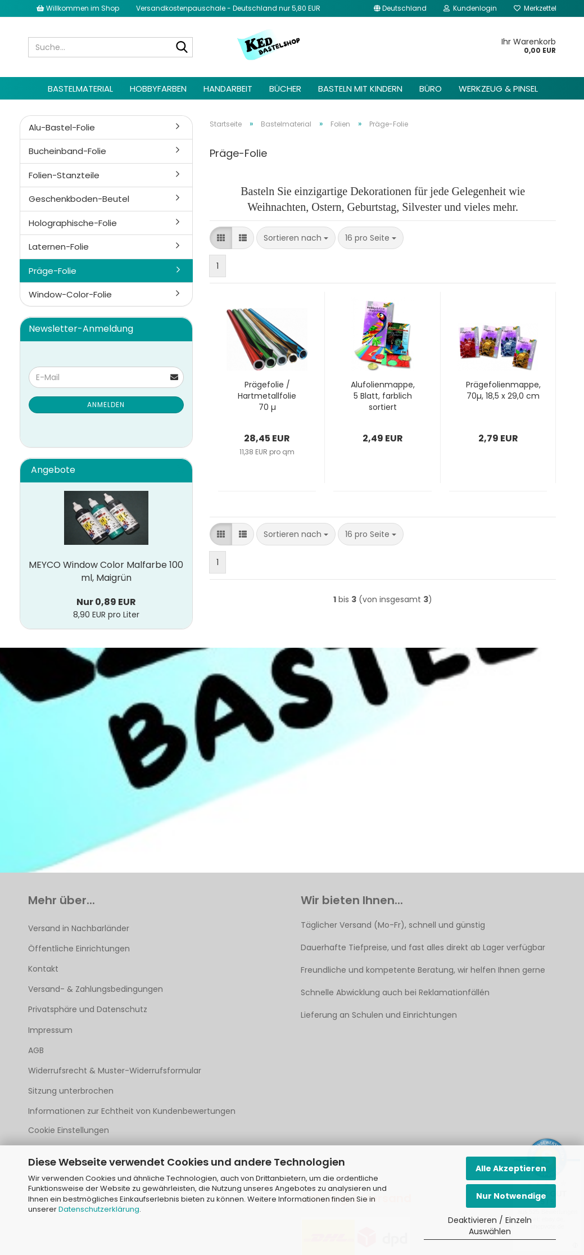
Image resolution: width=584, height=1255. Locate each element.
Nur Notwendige (511, 1196)
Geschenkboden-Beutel (79, 199)
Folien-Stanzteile (64, 175)
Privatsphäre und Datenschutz (87, 1009)
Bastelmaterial (80, 88)
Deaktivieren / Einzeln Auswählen (490, 1226)
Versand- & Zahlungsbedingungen (95, 989)
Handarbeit (227, 88)
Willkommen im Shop (78, 8)
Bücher (285, 88)
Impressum (50, 1030)
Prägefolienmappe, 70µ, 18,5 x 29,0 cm (503, 390)
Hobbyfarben (158, 88)
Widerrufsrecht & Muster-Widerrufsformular (114, 1070)
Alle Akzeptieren (511, 1168)
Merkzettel (535, 8)
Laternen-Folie (59, 246)
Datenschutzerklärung (98, 1209)
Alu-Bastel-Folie (62, 127)
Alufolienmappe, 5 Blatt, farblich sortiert (383, 396)
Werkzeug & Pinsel (498, 88)
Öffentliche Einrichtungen (79, 948)
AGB (36, 1050)
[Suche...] (182, 48)
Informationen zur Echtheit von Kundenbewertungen (132, 1111)
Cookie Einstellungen (68, 1130)
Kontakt (43, 968)
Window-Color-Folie (70, 294)
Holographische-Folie (73, 223)
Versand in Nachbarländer (78, 928)
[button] (400, 8)
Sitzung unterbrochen (71, 1090)
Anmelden (106, 404)
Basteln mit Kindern (360, 88)
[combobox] (296, 238)
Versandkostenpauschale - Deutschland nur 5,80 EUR (228, 8)
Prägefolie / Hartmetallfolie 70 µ (267, 396)
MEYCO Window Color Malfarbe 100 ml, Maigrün (106, 571)
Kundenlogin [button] (470, 8)
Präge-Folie (52, 271)
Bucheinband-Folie (67, 151)
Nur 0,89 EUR (106, 601)
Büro (430, 88)
